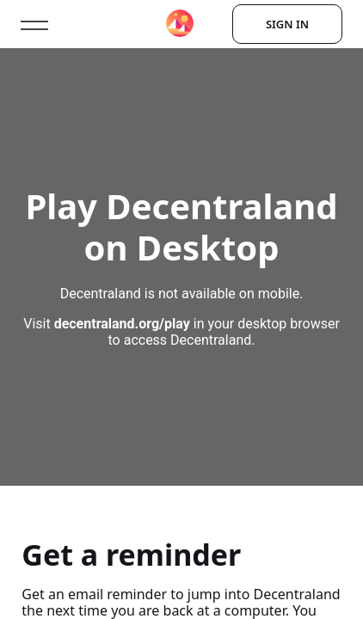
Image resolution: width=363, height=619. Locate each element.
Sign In (287, 24)
